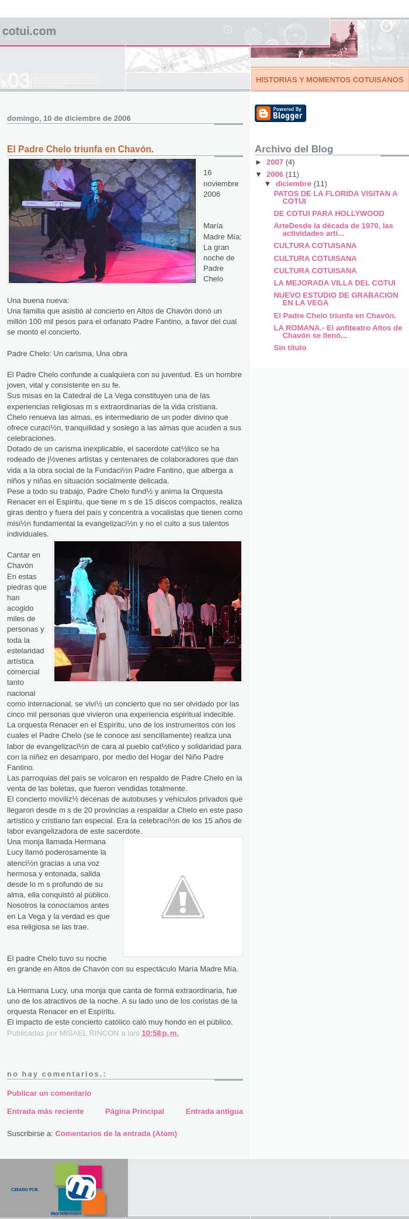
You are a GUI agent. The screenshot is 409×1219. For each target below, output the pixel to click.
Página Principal (134, 1111)
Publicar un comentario (49, 1093)
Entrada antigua (214, 1111)
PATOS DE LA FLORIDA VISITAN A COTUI (335, 197)
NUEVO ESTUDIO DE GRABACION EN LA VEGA (335, 299)
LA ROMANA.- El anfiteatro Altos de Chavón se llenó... (337, 331)
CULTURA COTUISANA (314, 245)
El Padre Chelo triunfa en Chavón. (334, 315)
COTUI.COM (29, 31)
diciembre (295, 183)
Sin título (289, 347)
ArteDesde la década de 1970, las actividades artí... (333, 229)
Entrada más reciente (45, 1111)
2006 (276, 174)
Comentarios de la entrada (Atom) (116, 1133)
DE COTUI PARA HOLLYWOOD (328, 213)
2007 (276, 162)
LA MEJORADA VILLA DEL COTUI (334, 282)
